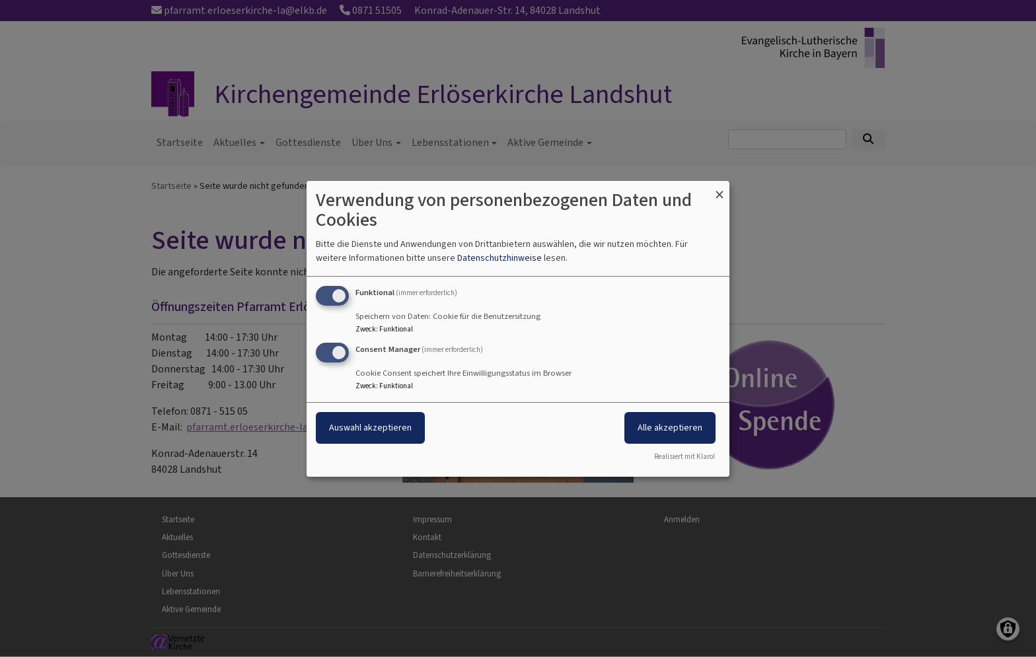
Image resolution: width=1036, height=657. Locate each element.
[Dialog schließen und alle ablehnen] (719, 188)
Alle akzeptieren (670, 427)
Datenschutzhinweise (499, 258)
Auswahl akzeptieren (370, 427)
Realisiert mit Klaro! (684, 457)
